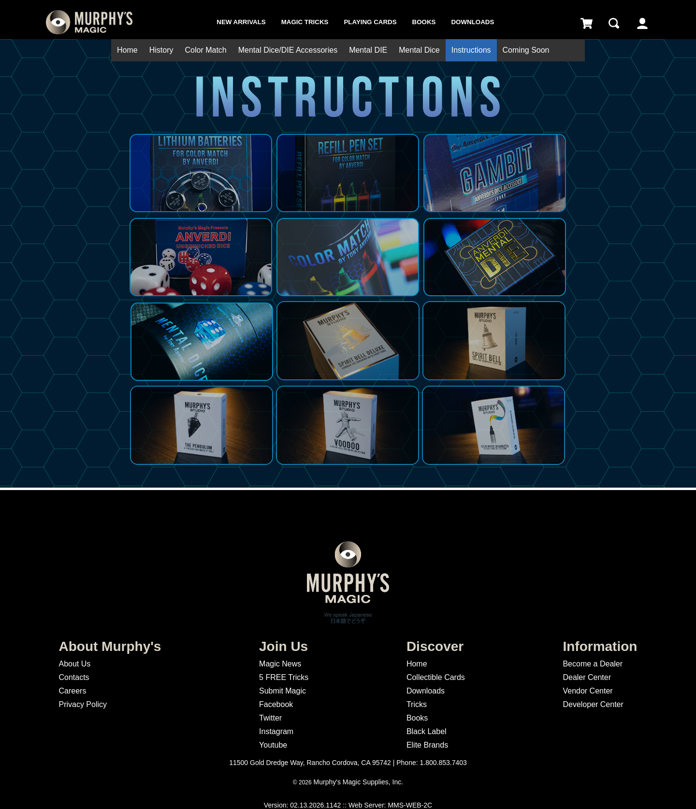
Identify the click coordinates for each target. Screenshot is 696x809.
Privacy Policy (82, 704)
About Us (74, 664)
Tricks (416, 704)
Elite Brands (427, 745)
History (161, 50)
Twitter (270, 718)
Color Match (205, 50)
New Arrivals (241, 22)
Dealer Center (587, 677)
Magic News (280, 664)
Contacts (73, 677)
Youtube (273, 745)
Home (127, 50)
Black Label (426, 731)
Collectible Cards (435, 677)
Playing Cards (370, 22)
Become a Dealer (593, 664)
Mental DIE (368, 50)
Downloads (472, 22)
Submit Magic (282, 691)
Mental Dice (419, 50)
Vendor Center (587, 691)
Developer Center (593, 704)
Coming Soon (526, 50)
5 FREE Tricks (283, 677)
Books (424, 22)
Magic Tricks (305, 22)
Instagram (276, 731)
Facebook (276, 704)
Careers (72, 691)
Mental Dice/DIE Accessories (287, 50)
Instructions (471, 50)
